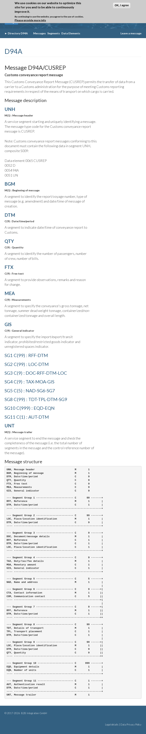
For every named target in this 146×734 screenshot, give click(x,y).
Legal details (111, 724)
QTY (9, 241)
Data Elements (70, 33)
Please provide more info (30, 20)
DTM (10, 215)
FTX (9, 267)
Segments (53, 33)
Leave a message (131, 33)
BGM (10, 184)
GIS (8, 324)
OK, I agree (122, 5)
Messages (39, 33)
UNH (10, 109)
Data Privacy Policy (131, 724)
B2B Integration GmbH (34, 713)
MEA (10, 293)
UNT (10, 425)
